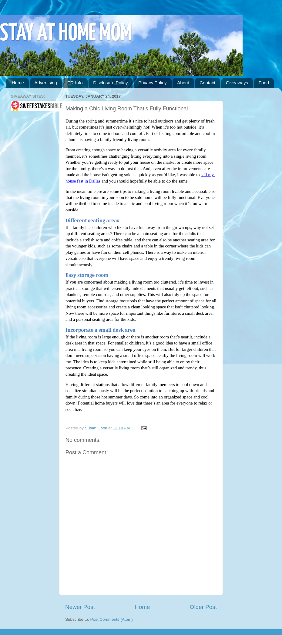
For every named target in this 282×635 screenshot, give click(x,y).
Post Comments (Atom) (111, 619)
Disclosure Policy (110, 82)
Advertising (46, 82)
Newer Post (80, 607)
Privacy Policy (152, 82)
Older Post (203, 607)
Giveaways (237, 82)
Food (264, 82)
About (183, 82)
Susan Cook (96, 428)
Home (18, 82)
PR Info (74, 82)
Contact (207, 82)
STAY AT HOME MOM (66, 33)
